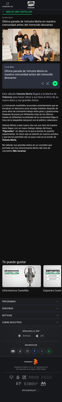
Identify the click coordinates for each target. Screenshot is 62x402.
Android (24, 335)
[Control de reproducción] (55, 83)
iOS (40, 335)
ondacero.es (7, 5)
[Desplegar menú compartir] (42, 83)
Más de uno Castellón (17, 11)
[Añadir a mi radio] (47, 83)
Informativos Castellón (15, 290)
